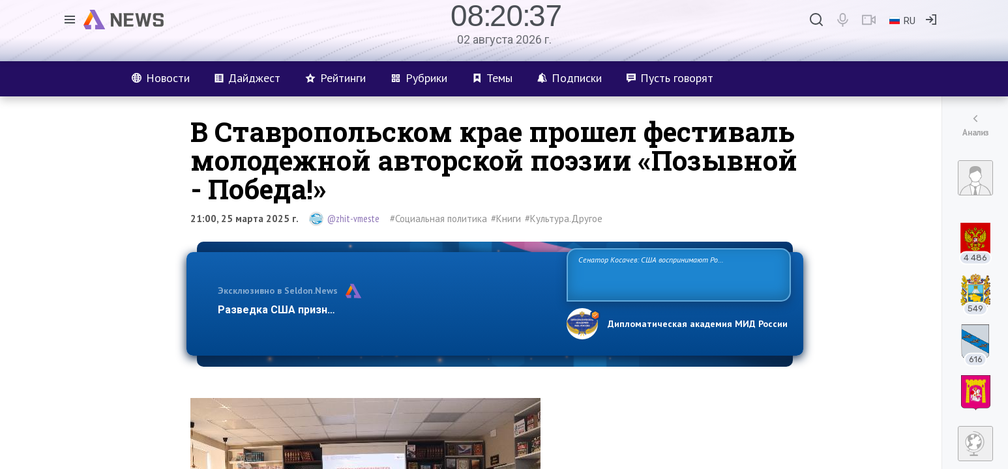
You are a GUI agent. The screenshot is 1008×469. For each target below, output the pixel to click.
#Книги (506, 218)
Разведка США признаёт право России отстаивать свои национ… (385, 310)
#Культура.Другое (563, 218)
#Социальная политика (438, 218)
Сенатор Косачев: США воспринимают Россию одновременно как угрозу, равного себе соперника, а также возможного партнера (676, 274)
